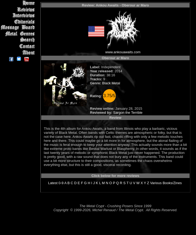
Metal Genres (19, 34)
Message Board (19, 28)
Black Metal (111, 83)
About (19, 52)
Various (156, 183)
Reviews (19, 9)
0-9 (61, 183)
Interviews (19, 15)
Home (19, 3)
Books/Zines (172, 183)
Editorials (19, 21)
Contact (19, 46)
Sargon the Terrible (128, 113)
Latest (52, 183)
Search (19, 40)
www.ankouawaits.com (123, 52)
